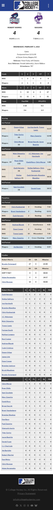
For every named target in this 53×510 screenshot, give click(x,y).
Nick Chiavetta (19, 153)
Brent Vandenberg (18, 211)
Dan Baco (5, 419)
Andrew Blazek (18, 225)
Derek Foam (36, 188)
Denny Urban (19, 127)
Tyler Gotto (19, 135)
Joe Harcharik (32, 127)
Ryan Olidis (19, 161)
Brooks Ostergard (9, 264)
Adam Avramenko (9, 277)
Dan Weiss (6, 459)
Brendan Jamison (8, 366)
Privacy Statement (26, 493)
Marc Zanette (35, 136)
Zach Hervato (19, 168)
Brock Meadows (8, 370)
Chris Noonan (7, 282)
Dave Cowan (18, 229)
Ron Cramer (6, 339)
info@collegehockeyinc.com (26, 499)
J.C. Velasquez (34, 153)
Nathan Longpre (8, 334)
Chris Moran (19, 142)
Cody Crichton (7, 348)
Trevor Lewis (18, 234)
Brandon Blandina (9, 308)
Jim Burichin (18, 247)
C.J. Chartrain (7, 446)
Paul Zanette (7, 424)
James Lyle (6, 357)
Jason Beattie (7, 437)
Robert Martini (8, 455)
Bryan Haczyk (33, 142)
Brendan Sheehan (8, 415)
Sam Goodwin (18, 187)
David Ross (30, 162)
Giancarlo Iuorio (8, 428)
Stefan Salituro (33, 168)
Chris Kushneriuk (18, 207)
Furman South (7, 330)
